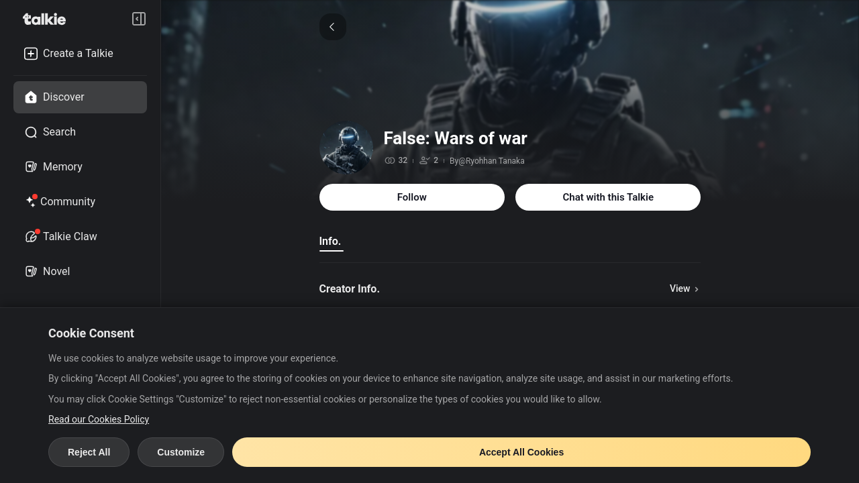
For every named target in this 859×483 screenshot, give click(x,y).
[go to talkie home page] (48, 19)
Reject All (89, 452)
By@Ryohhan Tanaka (487, 161)
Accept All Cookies (521, 452)
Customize (181, 452)
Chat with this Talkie (608, 197)
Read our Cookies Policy (98, 419)
